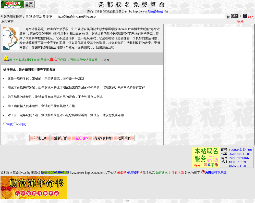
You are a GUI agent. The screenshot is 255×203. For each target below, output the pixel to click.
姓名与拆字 (192, 172)
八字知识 (110, 172)
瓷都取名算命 (10, 172)
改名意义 (147, 172)
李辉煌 (35, 172)
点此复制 (7, 21)
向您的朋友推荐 (11, 16)
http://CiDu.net (94, 172)
